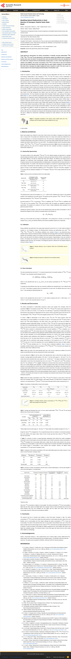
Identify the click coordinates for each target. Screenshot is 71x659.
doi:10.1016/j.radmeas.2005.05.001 (31, 557)
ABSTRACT (24, 52)
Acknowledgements (5, 64)
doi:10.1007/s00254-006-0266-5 (30, 643)
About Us (56, 10)
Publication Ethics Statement (8, 34)
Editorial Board (5, 22)
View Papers (5, 18)
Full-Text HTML (60, 17)
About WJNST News (6, 36)
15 (21, 332)
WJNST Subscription (7, 29)
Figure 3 (31, 242)
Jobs (66, 10)
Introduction (4, 54)
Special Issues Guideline (7, 45)
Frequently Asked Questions (8, 38)
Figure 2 (57, 232)
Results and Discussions (7, 59)
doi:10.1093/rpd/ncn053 (28, 648)
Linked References (61, 21)
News (46, 10)
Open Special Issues (7, 42)
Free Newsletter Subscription (8, 31)
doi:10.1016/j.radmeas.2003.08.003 (53, 572)
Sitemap (37, 654)
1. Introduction (25, 71)
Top (2, 50)
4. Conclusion (24, 514)
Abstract (58, 14)
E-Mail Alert (5, 657)
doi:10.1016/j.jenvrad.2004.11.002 (58, 629)
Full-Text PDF (59, 15)
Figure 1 (26, 95)
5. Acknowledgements (27, 533)
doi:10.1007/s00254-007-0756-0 (51, 638)
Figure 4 (64, 344)
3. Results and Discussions (29, 303)
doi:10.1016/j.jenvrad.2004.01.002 (39, 597)
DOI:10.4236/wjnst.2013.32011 (27, 17)
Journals (15, 10)
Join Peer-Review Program (16, 657)
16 (60, 340)
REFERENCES (25, 543)
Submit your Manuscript (58, 657)
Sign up (48, 657)
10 (32, 147)
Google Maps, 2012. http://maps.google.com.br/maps (35, 604)
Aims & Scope (5, 20)
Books (26, 10)
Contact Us (42, 654)
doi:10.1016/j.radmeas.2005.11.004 (58, 549)
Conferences (36, 10)
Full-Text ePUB (60, 19)
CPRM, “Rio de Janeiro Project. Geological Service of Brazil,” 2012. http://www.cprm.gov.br (43, 603)
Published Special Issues (7, 44)
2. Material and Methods (28, 132)
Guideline (4, 24)
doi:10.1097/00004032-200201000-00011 (43, 567)
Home (5, 10)
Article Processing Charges (8, 25)
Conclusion (4, 61)
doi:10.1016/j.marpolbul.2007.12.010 (34, 635)
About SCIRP (32, 654)
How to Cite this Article (61, 22)
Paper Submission (6, 27)
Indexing (4, 17)
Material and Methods (6, 56)
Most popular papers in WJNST (9, 32)
